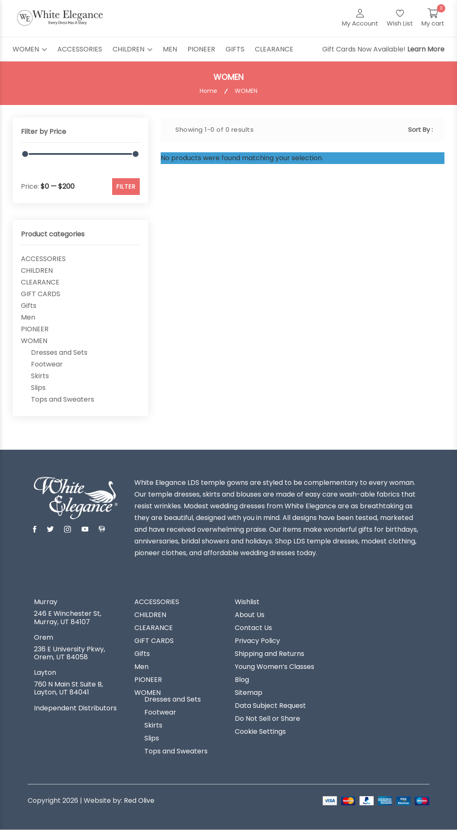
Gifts (28, 305)
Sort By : (420, 129)
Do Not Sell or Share (267, 718)
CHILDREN (132, 49)
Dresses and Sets (59, 352)
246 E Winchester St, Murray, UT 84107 (67, 617)
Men (28, 317)
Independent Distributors (75, 708)
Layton (45, 672)
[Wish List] (400, 18)
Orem (43, 637)
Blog (242, 679)
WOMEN (30, 49)
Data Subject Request (270, 705)
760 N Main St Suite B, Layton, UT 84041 (68, 688)
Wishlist (247, 602)
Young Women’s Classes (274, 666)
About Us (249, 615)
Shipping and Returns (269, 654)
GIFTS (235, 49)
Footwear (47, 364)
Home (208, 91)
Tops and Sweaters (62, 399)
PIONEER (201, 49)
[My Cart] (432, 18)
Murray (45, 602)
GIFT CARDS (40, 294)
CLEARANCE (274, 49)
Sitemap (248, 692)
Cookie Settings (260, 731)
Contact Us (253, 628)
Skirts (40, 376)
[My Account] (360, 18)
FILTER (126, 186)
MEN (170, 49)
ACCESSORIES (79, 49)
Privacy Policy (257, 641)
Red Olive (139, 800)
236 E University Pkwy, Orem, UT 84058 (69, 653)
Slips (38, 387)
